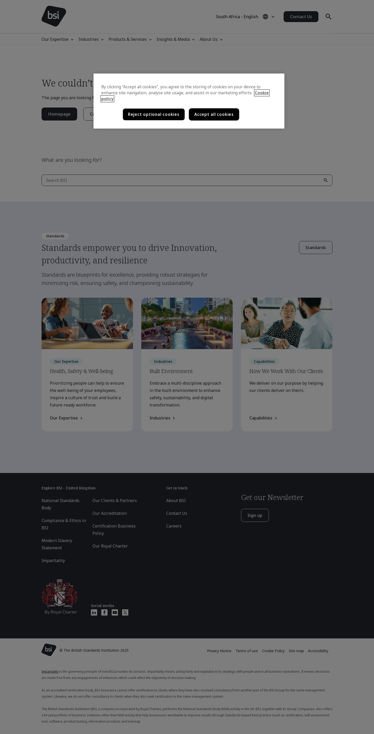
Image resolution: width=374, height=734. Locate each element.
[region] (189, 101)
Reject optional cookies (153, 114)
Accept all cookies (214, 114)
